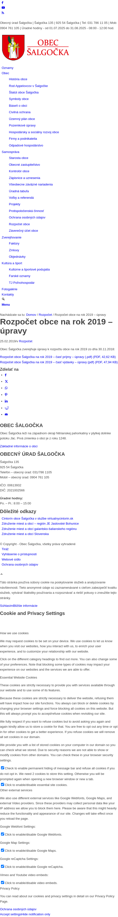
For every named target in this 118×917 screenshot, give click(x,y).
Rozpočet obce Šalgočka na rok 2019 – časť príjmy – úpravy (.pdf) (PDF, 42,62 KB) (58, 357)
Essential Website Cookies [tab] (18, 677)
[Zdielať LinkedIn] (6, 401)
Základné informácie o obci (18, 446)
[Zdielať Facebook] (6, 375)
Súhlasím (6, 605)
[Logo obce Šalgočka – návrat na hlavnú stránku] (36, 63)
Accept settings (10, 914)
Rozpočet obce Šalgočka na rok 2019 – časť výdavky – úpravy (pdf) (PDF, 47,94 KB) (59, 362)
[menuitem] (60, 67)
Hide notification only (35, 914)
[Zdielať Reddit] (7, 408)
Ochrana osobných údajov (18, 909)
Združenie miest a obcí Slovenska (25, 534)
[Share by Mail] (6, 414)
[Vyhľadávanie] (3, 299)
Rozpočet (25, 341)
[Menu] (6, 304)
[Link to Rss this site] (3, 13)
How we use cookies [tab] (14, 633)
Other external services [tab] (16, 790)
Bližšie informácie (25, 605)
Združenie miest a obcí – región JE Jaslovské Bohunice (40, 523)
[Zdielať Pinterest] (6, 394)
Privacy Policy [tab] (10, 888)
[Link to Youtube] (3, 7)
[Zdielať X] (6, 381)
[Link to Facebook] (2, 2)
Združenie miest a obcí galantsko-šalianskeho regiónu (39, 529)
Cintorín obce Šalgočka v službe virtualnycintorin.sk (37, 518)
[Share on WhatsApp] (6, 388)
